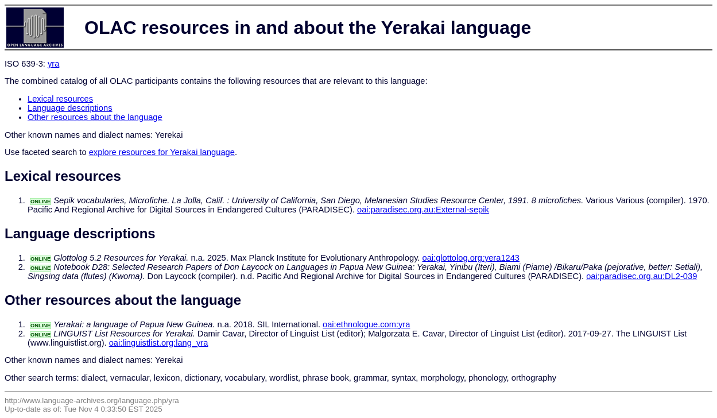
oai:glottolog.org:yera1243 (471, 257)
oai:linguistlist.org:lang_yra (158, 342)
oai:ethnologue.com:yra (366, 324)
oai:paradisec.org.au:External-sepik (423, 209)
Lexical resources (60, 98)
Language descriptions (70, 108)
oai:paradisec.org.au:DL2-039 (641, 276)
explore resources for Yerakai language (162, 152)
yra (53, 63)
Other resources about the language (95, 117)
